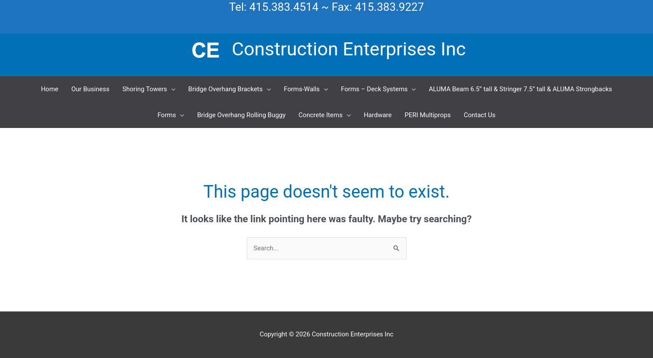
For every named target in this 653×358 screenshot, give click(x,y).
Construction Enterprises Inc (348, 49)
